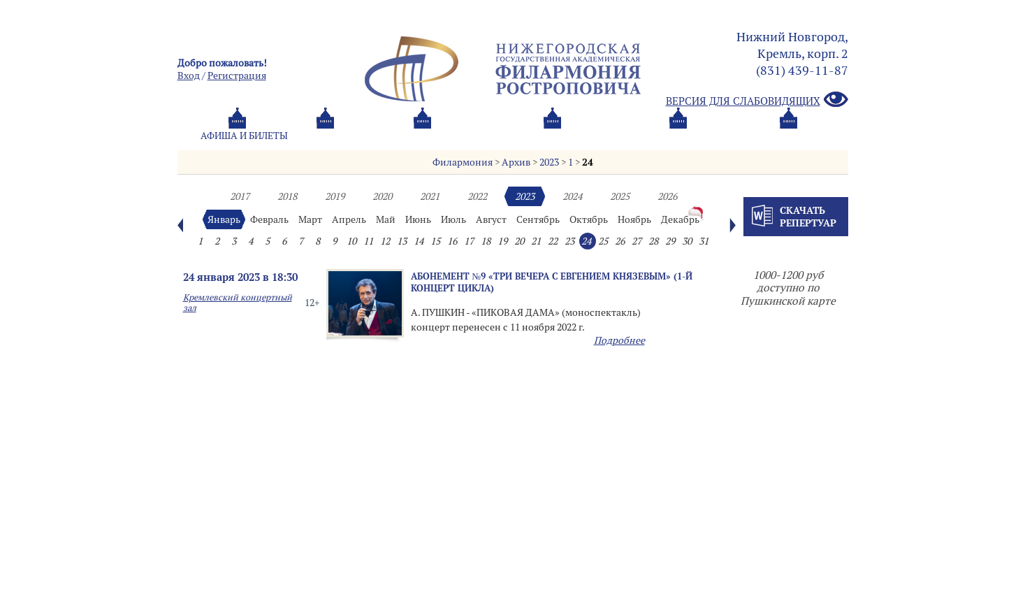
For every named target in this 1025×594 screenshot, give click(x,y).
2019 (334, 196)
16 (452, 241)
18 (485, 241)
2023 (549, 162)
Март (310, 219)
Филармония (462, 162)
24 (587, 162)
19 (502, 241)
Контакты (689, 135)
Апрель (349, 219)
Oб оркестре (589, 135)
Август (491, 219)
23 (569, 241)
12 (385, 241)
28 (653, 241)
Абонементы (363, 135)
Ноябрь (634, 219)
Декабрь (680, 219)
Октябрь (588, 219)
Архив (516, 162)
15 (435, 241)
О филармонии (477, 135)
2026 (667, 196)
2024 (572, 196)
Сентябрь (538, 219)
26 (620, 241)
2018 (287, 196)
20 (519, 241)
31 (703, 241)
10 (351, 241)
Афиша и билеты (244, 135)
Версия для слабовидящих (757, 100)
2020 (382, 196)
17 (469, 241)
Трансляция (789, 135)
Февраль (269, 219)
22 (553, 241)
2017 (239, 196)
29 (670, 241)
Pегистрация (237, 75)
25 (603, 241)
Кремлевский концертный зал (237, 302)
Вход (188, 75)
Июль (453, 219)
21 (536, 241)
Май (385, 219)
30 (687, 241)
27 (636, 241)
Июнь (418, 219)
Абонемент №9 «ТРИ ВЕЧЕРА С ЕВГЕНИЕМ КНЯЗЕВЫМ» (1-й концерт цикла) (552, 282)
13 (402, 241)
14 (418, 241)
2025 (620, 196)
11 (368, 241)
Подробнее (619, 340)
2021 (429, 196)
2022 (477, 196)
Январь (224, 219)
